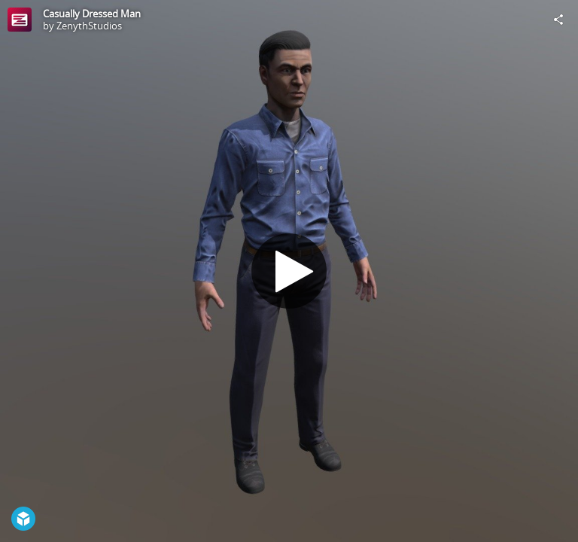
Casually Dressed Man (92, 13)
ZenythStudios (89, 25)
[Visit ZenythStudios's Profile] (20, 20)
